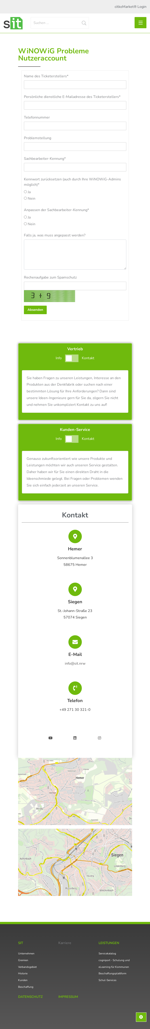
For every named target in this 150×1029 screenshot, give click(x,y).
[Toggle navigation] (140, 22)
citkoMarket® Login (130, 6)
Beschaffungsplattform (112, 973)
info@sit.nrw (75, 663)
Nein (29, 198)
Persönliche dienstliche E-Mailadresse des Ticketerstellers (72, 96)
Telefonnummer (37, 117)
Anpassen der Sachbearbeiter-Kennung (56, 210)
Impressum (68, 996)
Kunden (22, 980)
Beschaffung (25, 987)
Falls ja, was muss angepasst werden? (54, 235)
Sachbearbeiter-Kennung (45, 158)
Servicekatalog (107, 953)
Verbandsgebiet (27, 967)
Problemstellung (37, 138)
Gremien (23, 960)
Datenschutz (30, 996)
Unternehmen (26, 953)
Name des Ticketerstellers (46, 76)
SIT (20, 943)
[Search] (60, 23)
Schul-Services (107, 980)
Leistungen (109, 943)
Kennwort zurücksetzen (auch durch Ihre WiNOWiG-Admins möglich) (72, 182)
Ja (27, 192)
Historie (22, 973)
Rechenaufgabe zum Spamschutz (50, 277)
